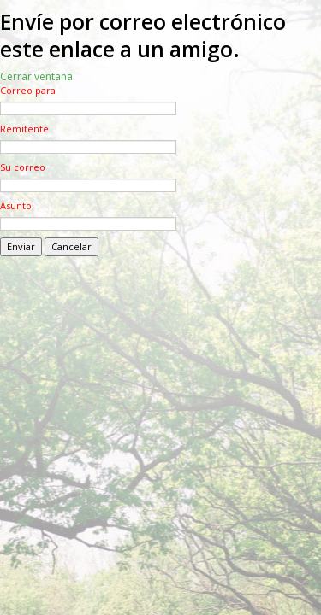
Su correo (22, 167)
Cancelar (71, 246)
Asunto (16, 205)
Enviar (21, 246)
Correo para (28, 90)
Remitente (24, 128)
